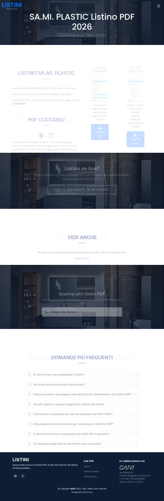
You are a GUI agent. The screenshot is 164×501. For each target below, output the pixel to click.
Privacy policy (90, 476)
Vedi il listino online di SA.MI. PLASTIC (82, 190)
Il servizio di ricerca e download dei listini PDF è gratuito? (68, 437)
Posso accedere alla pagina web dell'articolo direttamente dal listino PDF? (80, 398)
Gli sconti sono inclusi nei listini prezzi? (56, 388)
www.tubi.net (82, 261)
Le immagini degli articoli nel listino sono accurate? (64, 447)
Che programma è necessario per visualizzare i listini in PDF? (70, 427)
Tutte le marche (91, 471)
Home (87, 466)
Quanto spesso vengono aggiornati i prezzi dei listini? (66, 407)
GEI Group (88, 492)
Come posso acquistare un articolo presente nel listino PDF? (70, 417)
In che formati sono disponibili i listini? (56, 378)
